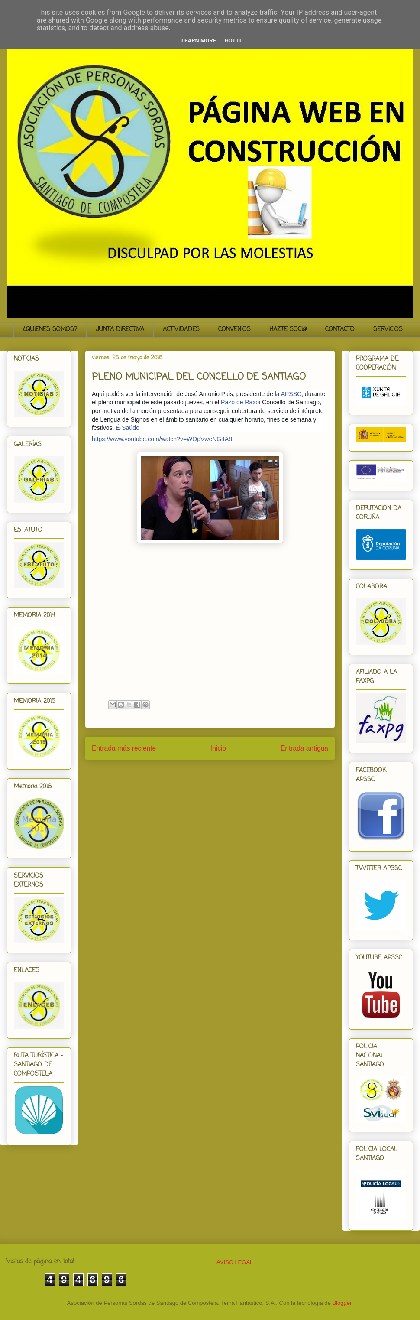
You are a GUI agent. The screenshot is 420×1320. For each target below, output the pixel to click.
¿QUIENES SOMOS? (50, 329)
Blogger (341, 1303)
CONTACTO (340, 329)
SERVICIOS (388, 329)
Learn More (198, 40)
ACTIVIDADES (181, 329)
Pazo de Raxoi (240, 402)
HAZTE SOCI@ (288, 329)
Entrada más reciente (124, 748)
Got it (233, 40)
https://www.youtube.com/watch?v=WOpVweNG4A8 (162, 439)
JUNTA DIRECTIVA (120, 329)
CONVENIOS (234, 329)
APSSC (291, 393)
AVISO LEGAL (234, 1262)
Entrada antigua (304, 748)
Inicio (218, 748)
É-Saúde (127, 427)
